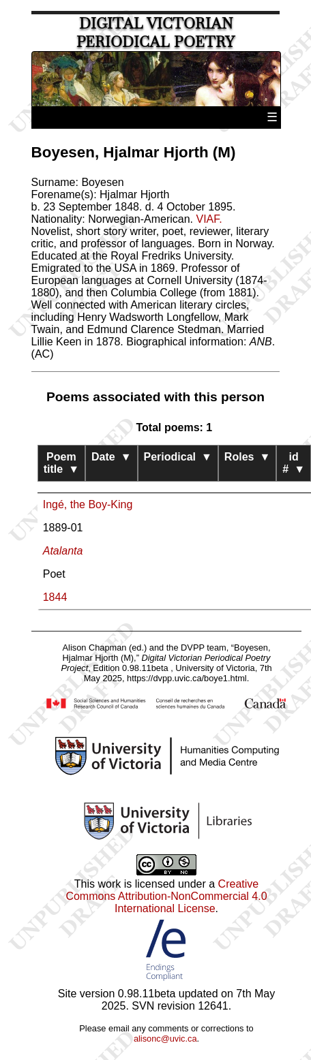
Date (111, 457)
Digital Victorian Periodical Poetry (155, 32)
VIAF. (209, 219)
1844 (55, 597)
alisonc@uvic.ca (165, 1038)
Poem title (61, 463)
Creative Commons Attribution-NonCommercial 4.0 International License (166, 896)
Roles (247, 457)
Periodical (178, 457)
